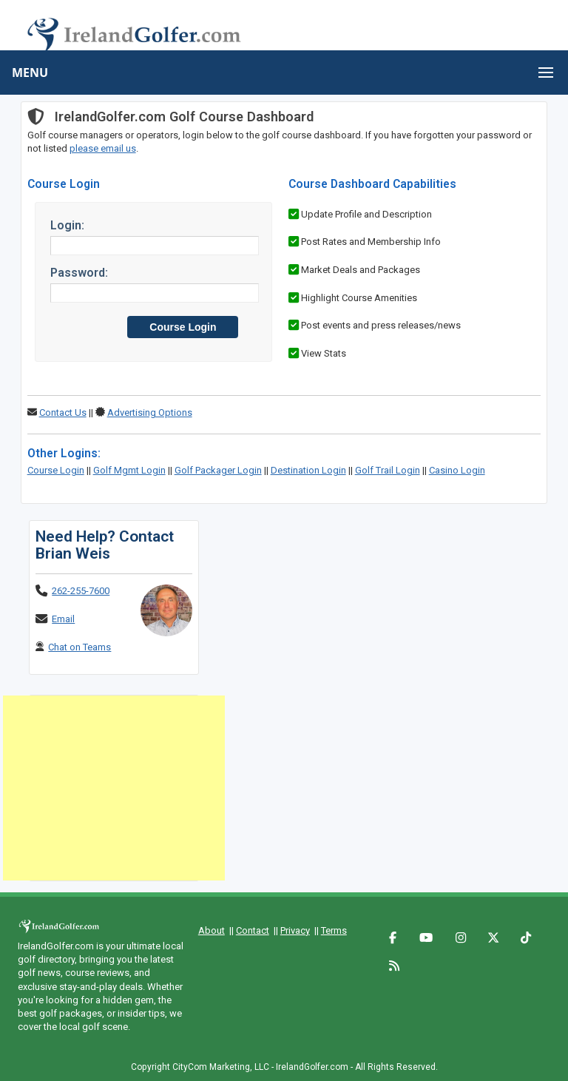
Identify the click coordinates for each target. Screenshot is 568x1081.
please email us (103, 148)
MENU (30, 72)
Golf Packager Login (218, 470)
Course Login (55, 470)
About (211, 930)
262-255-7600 (80, 590)
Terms (334, 930)
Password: (79, 273)
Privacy (295, 930)
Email (63, 618)
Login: (67, 225)
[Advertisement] (114, 788)
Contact (252, 930)
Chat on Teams (79, 647)
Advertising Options (149, 412)
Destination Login (308, 470)
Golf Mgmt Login (129, 470)
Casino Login (457, 470)
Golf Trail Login (387, 470)
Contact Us (63, 412)
